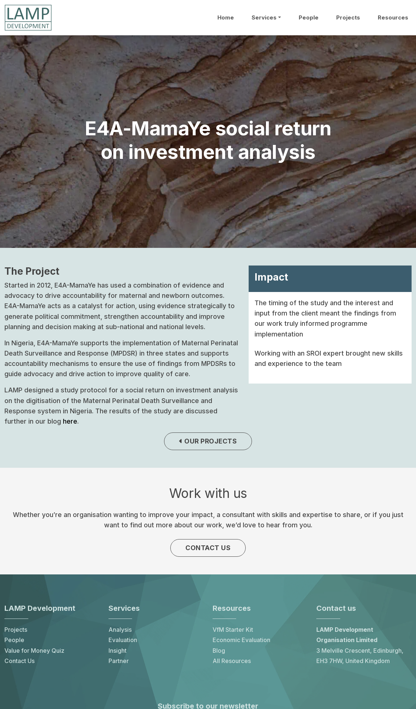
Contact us (208, 549)
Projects (348, 17)
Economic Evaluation (241, 641)
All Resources (232, 662)
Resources (393, 17)
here (70, 421)
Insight (118, 652)
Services (264, 17)
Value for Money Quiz (34, 652)
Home (225, 17)
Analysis (120, 631)
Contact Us (19, 662)
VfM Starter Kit (233, 631)
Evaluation (123, 641)
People (309, 17)
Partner (119, 662)
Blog (219, 652)
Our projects (208, 441)
